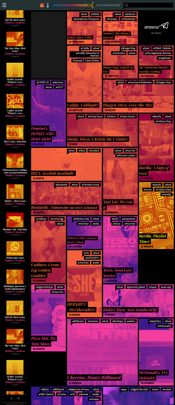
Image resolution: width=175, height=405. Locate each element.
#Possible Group (90, 184)
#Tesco (116, 223)
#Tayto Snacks (127, 116)
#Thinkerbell (128, 19)
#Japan (153, 287)
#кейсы (131, 321)
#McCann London (126, 155)
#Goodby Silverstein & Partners (87, 54)
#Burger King (128, 48)
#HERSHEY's (92, 257)
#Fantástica (119, 53)
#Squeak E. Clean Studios (86, 60)
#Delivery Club (81, 218)
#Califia (85, 48)
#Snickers (112, 19)
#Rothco (111, 116)
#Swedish (94, 150)
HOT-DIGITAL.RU (16, 402)
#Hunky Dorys (95, 116)
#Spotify (166, 194)
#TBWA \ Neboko (162, 48)
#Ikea (82, 150)
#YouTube (83, 223)
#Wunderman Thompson (86, 19)
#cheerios (93, 321)
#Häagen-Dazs (163, 82)
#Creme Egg (57, 218)
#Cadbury (41, 218)
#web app (166, 287)
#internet (130, 14)
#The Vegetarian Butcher (158, 53)
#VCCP (59, 87)
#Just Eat (130, 150)
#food (84, 14)
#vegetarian (164, 58)
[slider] (93, 5)
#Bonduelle (61, 184)
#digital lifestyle (44, 287)
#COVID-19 (43, 82)
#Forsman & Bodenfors (140, 82)
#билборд (117, 321)
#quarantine (128, 218)
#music (148, 189)
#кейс (96, 223)
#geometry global (136, 287)
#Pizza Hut (57, 292)
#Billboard (77, 321)
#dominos (58, 82)
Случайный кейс (108, 5)
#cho (86, 253)
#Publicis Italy (163, 121)
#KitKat (95, 14)
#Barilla (156, 116)
